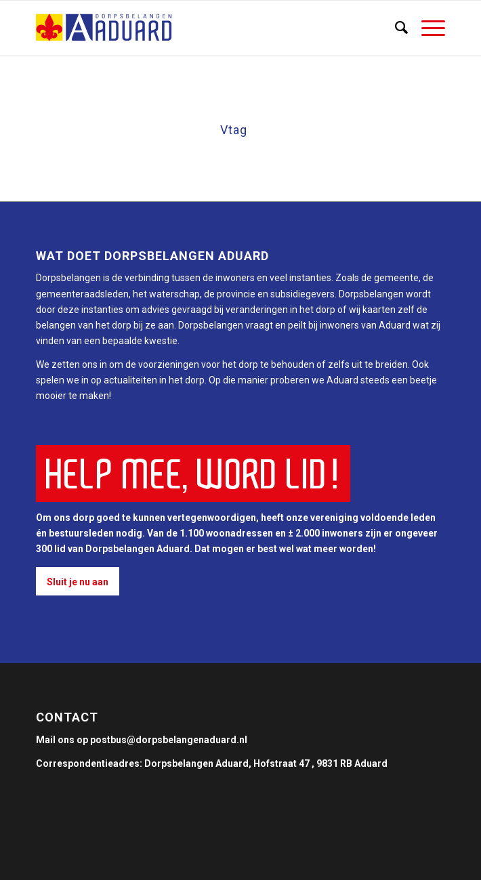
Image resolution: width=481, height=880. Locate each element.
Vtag (233, 130)
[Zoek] (394, 28)
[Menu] (426, 28)
